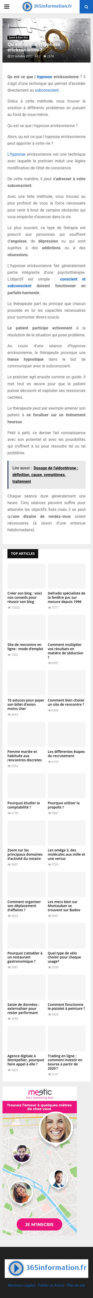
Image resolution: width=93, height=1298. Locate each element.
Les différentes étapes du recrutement (66, 753)
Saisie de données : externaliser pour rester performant (23, 1008)
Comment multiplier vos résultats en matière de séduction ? (65, 650)
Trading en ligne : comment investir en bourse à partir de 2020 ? (65, 1062)
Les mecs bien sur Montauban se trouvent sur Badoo (64, 905)
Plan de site (76, 1285)
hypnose (44, 76)
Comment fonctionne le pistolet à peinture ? (66, 1006)
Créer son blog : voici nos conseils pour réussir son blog (24, 597)
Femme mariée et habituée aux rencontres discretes (24, 755)
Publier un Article (51, 1285)
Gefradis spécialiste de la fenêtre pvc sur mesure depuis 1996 (67, 597)
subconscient (47, 90)
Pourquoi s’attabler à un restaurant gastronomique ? (24, 957)
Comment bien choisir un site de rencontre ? (66, 702)
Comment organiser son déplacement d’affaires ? (24, 905)
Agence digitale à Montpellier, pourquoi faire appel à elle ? (25, 1060)
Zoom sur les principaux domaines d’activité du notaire (25, 854)
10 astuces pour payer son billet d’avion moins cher (25, 704)
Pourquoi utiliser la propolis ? (64, 805)
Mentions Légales (21, 1285)
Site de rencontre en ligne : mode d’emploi (25, 646)
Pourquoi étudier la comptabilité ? (23, 805)
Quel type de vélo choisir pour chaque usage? (64, 957)
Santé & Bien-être (18, 37)
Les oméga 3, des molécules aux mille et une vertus (66, 854)
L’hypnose (16, 154)
